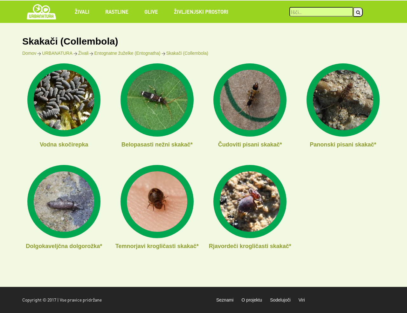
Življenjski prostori (201, 11)
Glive (151, 11)
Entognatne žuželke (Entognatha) (127, 53)
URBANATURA (57, 53)
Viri (302, 299)
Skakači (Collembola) (187, 53)
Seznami (224, 299)
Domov (29, 53)
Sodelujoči (280, 299)
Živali (82, 11)
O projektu (251, 299)
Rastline (116, 11)
